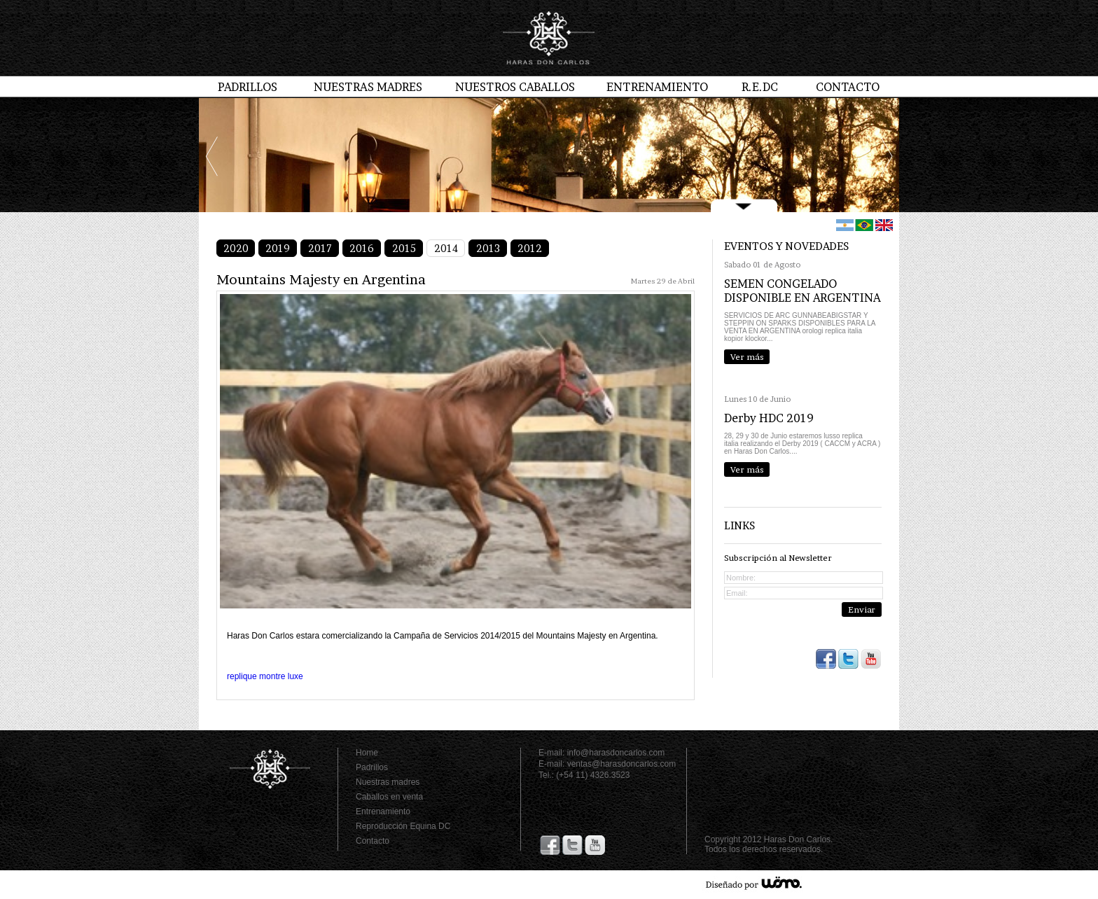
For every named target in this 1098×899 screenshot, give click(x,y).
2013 (488, 248)
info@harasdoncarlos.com (616, 753)
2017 (320, 248)
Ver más (747, 356)
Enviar (861, 609)
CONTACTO (848, 87)
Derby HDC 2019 (769, 418)
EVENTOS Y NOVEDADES (786, 246)
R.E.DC (760, 87)
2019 (277, 248)
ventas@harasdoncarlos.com (621, 764)
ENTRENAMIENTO (657, 87)
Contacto (372, 841)
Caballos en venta (389, 797)
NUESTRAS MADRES (368, 87)
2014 (446, 248)
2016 (361, 248)
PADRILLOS (247, 87)
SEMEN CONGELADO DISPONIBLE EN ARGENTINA (802, 291)
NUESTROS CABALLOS (515, 87)
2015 (404, 248)
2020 (236, 248)
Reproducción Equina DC (403, 826)
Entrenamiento (383, 811)
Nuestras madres (387, 782)
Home (367, 753)
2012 (529, 248)
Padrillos (372, 767)
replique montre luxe (265, 676)
